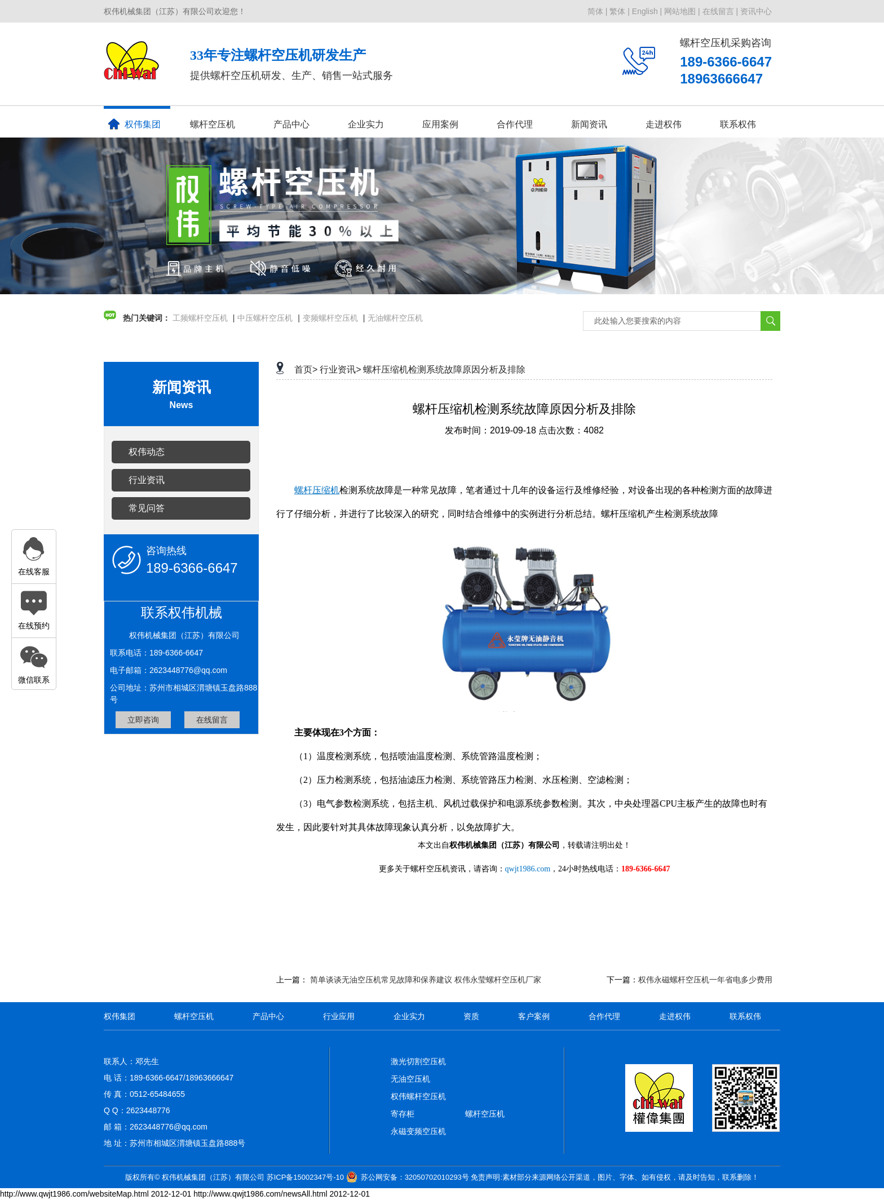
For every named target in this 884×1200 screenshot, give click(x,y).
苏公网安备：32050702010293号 (415, 1177)
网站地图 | (682, 11)
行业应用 (339, 1016)
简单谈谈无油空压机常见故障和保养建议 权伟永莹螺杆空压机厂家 (425, 979)
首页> (305, 369)
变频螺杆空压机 (330, 317)
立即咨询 (143, 719)
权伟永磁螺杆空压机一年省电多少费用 (705, 979)
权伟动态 (147, 452)
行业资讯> (340, 369)
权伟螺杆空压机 (418, 1096)
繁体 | (619, 11)
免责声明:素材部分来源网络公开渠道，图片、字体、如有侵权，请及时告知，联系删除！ (615, 1177)
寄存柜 (402, 1113)
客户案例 (534, 1016)
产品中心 (291, 124)
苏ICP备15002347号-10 (305, 1177)
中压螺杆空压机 (265, 317)
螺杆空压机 (212, 124)
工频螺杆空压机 (200, 317)
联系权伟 (738, 124)
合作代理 (515, 124)
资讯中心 (756, 11)
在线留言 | (720, 11)
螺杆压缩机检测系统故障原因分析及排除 (444, 369)
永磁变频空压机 (418, 1131)
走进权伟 (664, 124)
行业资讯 (147, 480)
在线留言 (212, 719)
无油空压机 (410, 1078)
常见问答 (147, 508)
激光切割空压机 (418, 1061)
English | (647, 11)
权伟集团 (134, 124)
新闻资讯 (589, 124)
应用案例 (440, 124)
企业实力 (366, 124)
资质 (471, 1016)
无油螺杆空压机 (395, 317)
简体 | (597, 11)
